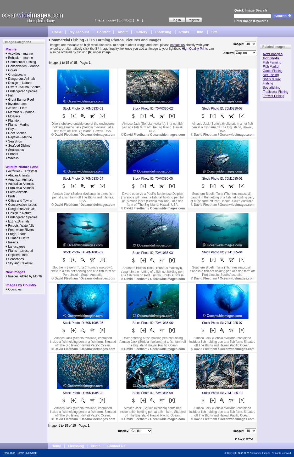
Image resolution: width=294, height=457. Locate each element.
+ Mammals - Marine (19, 112)
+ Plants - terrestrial (19, 251)
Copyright (31, 453)
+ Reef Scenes (15, 133)
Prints (184, 32)
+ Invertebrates (15, 104)
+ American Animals (19, 179)
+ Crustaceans (15, 74)
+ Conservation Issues (21, 205)
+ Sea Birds (13, 141)
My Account (79, 32)
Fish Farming (272, 62)
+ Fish (9, 95)
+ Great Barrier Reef (19, 99)
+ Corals (11, 70)
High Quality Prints (195, 48)
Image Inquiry (105, 20)
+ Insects (11, 242)
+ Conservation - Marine (22, 66)
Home (57, 32)
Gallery (141, 32)
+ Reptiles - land (16, 255)
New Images (272, 54)
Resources (9, 453)
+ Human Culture (17, 238)
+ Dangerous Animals (20, 79)
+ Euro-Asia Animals (19, 188)
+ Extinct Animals (17, 221)
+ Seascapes (14, 150)
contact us (177, 45)
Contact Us (116, 446)
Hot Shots (271, 58)
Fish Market (271, 66)
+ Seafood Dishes (17, 145)
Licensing (163, 32)
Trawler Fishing (273, 96)
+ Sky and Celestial (18, 263)
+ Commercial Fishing (20, 62)
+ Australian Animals (19, 184)
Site (214, 32)
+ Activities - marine (19, 53)
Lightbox (125, 20)
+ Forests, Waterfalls (19, 225)
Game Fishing (272, 71)
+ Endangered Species (21, 91)
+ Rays (10, 129)
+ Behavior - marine (19, 58)
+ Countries (13, 289)
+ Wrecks (12, 158)
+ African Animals (17, 175)
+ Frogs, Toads (15, 234)
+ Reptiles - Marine (18, 137)
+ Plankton (12, 120)
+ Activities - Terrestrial (21, 171)
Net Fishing (271, 75)
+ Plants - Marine (17, 125)
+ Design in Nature (18, 83)
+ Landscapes (15, 246)
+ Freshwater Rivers (19, 230)
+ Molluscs (12, 116)
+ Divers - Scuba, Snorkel (23, 87)
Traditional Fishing (276, 92)
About (123, 32)
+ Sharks (11, 154)
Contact (103, 32)
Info (200, 32)
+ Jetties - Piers (16, 108)
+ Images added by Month (23, 276)
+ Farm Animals (16, 192)
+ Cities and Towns (18, 200)
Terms (20, 453)
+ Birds (10, 196)
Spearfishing (271, 87)
